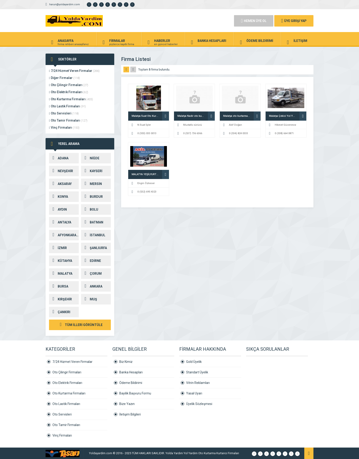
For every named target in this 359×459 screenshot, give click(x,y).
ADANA (58, 158)
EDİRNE (91, 260)
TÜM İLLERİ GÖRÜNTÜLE (80, 325)
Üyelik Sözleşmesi (199, 404)
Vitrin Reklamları (198, 383)
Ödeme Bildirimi (130, 383)
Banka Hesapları (131, 372)
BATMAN (92, 222)
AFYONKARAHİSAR (64, 235)
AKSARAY (60, 184)
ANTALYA (60, 222)
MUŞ (89, 299)
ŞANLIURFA (94, 248)
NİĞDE (90, 158)
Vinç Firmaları (64, 127)
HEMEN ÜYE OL (254, 21)
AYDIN (58, 209)
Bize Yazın (127, 404)
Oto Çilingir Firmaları (68, 85)
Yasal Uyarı (194, 393)
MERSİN (91, 184)
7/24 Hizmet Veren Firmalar (74, 71)
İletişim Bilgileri (130, 414)
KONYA (58, 196)
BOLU (89, 209)
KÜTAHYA (60, 260)
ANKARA (91, 286)
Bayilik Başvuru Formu (135, 393)
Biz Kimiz (126, 362)
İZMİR (58, 248)
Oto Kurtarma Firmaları (71, 99)
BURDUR (92, 196)
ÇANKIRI (59, 312)
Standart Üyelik (197, 372)
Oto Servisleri (64, 113)
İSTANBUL (93, 235)
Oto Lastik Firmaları (67, 106)
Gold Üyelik (194, 362)
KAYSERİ (91, 171)
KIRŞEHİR (60, 299)
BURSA (58, 286)
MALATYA (60, 273)
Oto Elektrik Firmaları (68, 92)
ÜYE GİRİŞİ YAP (294, 21)
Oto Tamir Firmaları (68, 120)
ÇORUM (91, 273)
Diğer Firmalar (64, 78)
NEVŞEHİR (61, 171)
